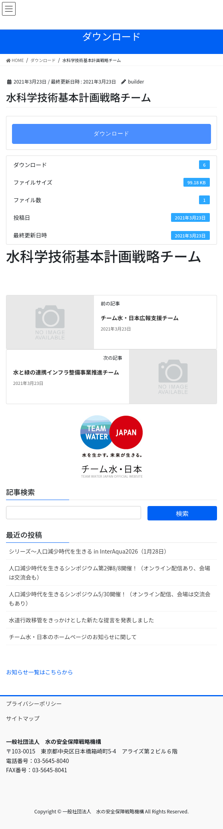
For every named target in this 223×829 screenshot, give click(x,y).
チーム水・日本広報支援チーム (140, 318)
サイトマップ (23, 718)
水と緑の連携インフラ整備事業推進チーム (66, 372)
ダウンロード (111, 133)
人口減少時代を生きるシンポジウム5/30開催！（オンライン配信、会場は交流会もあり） (110, 598)
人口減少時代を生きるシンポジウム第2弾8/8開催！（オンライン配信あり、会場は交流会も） (109, 572)
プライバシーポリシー (34, 703)
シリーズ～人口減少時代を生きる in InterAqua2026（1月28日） (89, 551)
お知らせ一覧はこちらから (39, 672)
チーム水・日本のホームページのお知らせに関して (73, 637)
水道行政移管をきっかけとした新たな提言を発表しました (81, 620)
